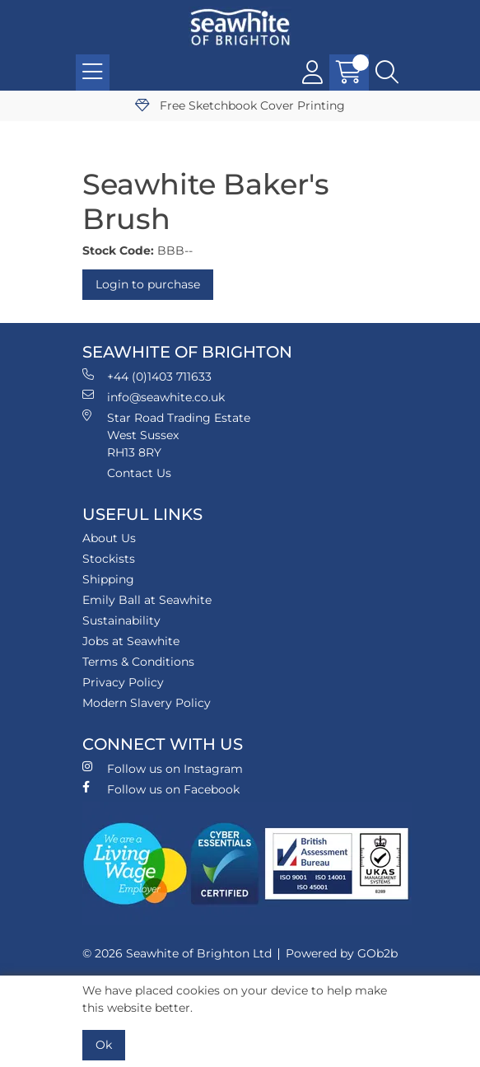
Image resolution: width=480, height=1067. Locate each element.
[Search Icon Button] (387, 72)
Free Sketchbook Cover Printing (240, 105)
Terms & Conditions (138, 661)
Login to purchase (148, 284)
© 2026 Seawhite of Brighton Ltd (177, 953)
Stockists (108, 558)
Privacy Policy (123, 682)
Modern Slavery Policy (146, 702)
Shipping (108, 579)
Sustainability (121, 620)
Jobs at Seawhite (130, 641)
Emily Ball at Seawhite (147, 599)
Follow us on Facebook (161, 789)
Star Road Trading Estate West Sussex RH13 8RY (166, 434)
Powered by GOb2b (342, 953)
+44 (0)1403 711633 (147, 376)
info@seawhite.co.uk (153, 397)
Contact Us (139, 473)
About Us (109, 538)
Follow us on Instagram (162, 768)
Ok (104, 1044)
